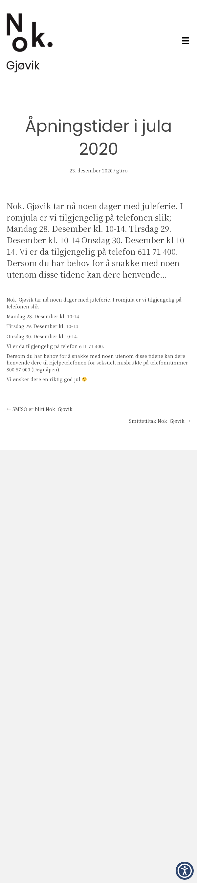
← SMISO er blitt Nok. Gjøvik (40, 409)
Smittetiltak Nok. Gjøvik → (159, 421)
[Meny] (185, 40)
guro (122, 170)
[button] (185, 871)
